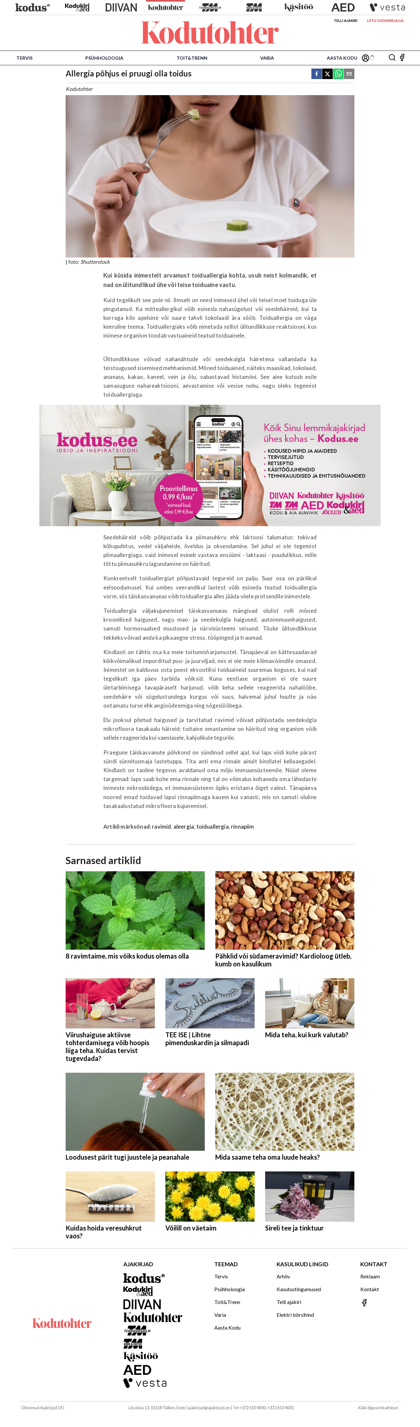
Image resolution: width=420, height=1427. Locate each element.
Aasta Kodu (342, 58)
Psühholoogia (104, 58)
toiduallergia (213, 826)
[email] (349, 74)
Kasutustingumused (299, 1289)
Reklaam (370, 1276)
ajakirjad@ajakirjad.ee (209, 1407)
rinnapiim (242, 826)
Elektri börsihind (295, 1315)
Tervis (24, 58)
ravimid (161, 826)
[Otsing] (392, 57)
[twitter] (327, 74)
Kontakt (369, 1289)
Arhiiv (283, 1276)
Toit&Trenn (192, 58)
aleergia (184, 826)
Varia (267, 58)
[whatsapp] (338, 74)
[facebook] (316, 74)
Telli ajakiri (345, 20)
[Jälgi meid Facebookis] (402, 57)
